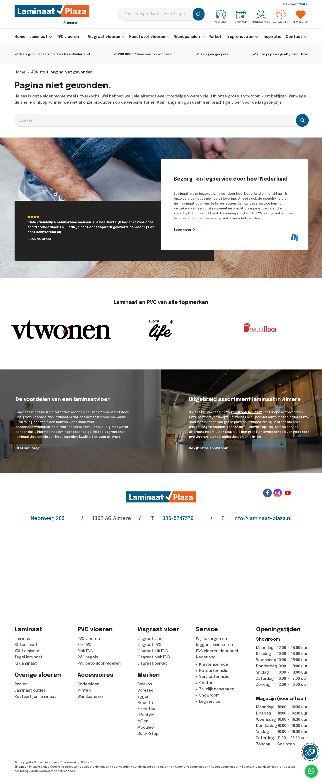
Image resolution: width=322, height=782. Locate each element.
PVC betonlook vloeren (99, 663)
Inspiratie (272, 36)
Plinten (84, 690)
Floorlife (145, 703)
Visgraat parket (152, 663)
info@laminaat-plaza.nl (262, 518)
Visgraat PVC (149, 645)
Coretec (145, 690)
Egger (143, 696)
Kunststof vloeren (150, 36)
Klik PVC (84, 645)
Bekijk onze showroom (208, 448)
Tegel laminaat (29, 657)
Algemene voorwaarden (191, 766)
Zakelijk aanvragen (295, 4)
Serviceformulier (215, 676)
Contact (297, 36)
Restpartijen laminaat (35, 696)
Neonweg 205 (47, 518)
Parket (216, 36)
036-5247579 (178, 518)
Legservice (209, 701)
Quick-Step (147, 733)
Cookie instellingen (63, 766)
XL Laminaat (26, 645)
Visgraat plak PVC (153, 657)
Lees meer (203, 229)
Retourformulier (214, 670)
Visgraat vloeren (107, 36)
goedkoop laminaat (246, 412)
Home (20, 36)
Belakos (144, 684)
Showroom (240, 16)
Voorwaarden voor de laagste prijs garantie (142, 766)
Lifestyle (145, 715)
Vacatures (220, 16)
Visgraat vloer (150, 639)
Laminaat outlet (30, 690)
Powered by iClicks (76, 762)
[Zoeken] (199, 14)
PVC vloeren (71, 36)
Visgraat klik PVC (152, 651)
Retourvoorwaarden (225, 766)
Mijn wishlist (301, 16)
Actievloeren (280, 16)
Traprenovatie (242, 36)
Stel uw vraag (28, 448)
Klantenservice (261, 16)
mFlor (142, 721)
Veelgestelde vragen (94, 766)
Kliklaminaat (26, 663)
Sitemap (20, 766)
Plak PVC (85, 651)
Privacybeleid (38, 766)
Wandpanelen (190, 36)
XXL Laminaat (27, 651)
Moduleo (145, 727)
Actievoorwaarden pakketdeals (53, 771)
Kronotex (146, 709)
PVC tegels (87, 657)
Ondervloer (88, 684)
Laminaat (41, 36)
